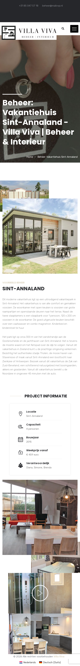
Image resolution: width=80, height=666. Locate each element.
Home (29, 156)
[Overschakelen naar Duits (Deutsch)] (49, 662)
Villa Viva (59, 656)
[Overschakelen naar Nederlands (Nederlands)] (27, 662)
